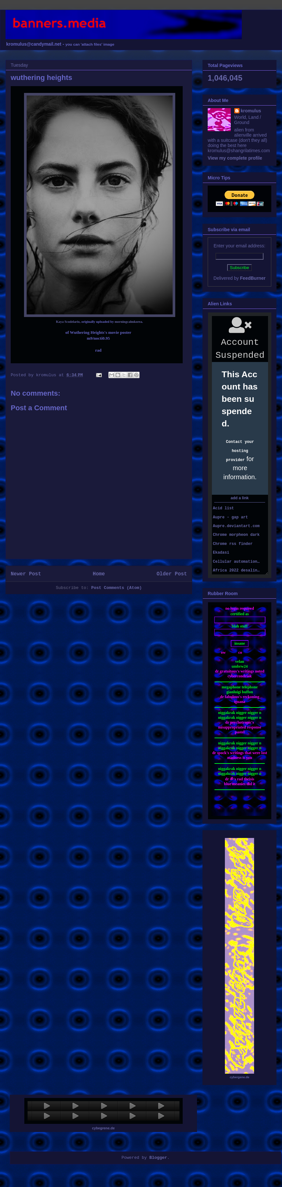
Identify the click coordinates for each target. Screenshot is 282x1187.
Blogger (158, 1157)
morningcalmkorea (128, 321)
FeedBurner (253, 278)
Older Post (171, 574)
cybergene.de (239, 1077)
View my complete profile (235, 158)
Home (99, 574)
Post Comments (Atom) (116, 587)
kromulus (251, 110)
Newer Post (26, 574)
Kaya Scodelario (68, 321)
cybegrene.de (103, 1128)
